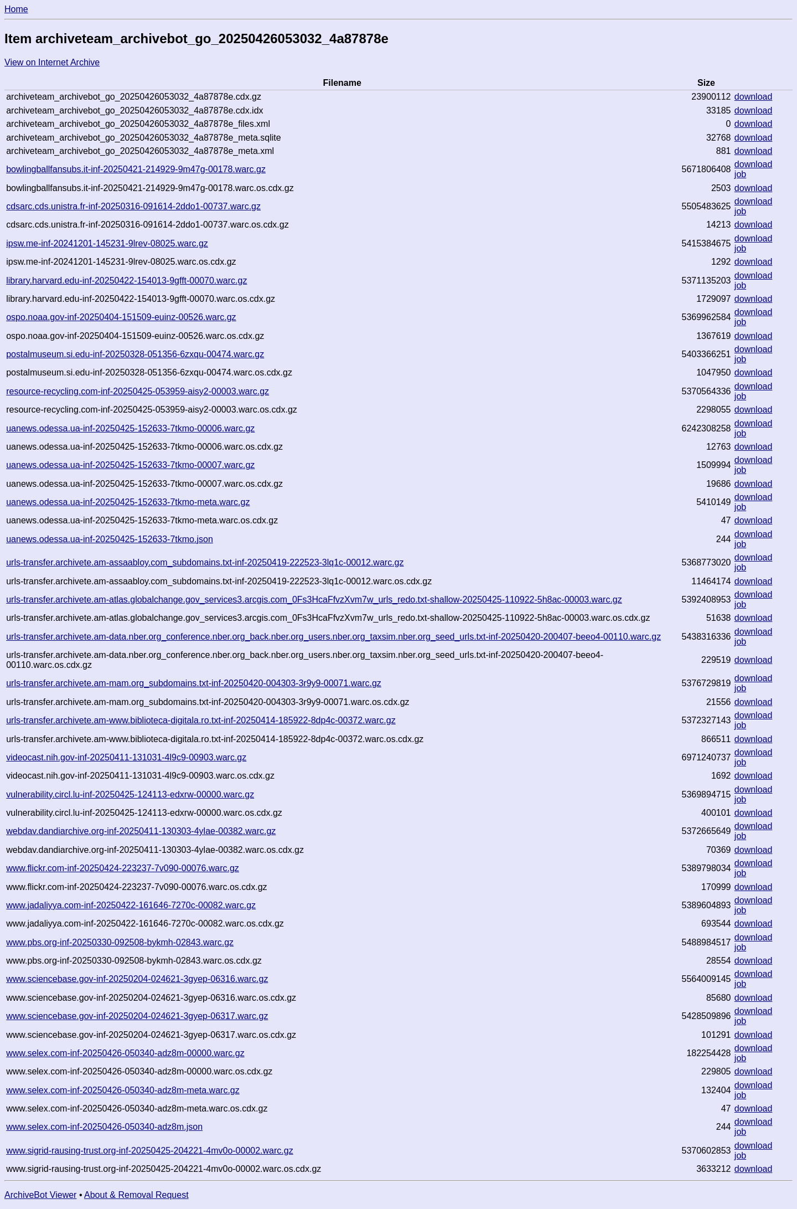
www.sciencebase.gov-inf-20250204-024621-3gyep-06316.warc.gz (137, 979)
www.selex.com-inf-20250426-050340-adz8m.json (104, 1126)
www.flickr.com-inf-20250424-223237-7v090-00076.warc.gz (122, 868)
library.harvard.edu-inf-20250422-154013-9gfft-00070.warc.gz (126, 280)
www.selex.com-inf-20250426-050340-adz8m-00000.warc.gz (125, 1053)
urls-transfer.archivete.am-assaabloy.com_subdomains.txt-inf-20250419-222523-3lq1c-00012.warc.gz (204, 562)
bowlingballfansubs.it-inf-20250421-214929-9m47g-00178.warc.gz (136, 169)
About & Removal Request (136, 1195)
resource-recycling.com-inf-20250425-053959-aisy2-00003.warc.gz (137, 391)
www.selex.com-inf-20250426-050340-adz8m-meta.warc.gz (123, 1090)
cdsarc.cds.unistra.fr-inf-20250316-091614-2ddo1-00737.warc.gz (133, 206)
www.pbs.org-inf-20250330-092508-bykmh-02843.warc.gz (120, 942)
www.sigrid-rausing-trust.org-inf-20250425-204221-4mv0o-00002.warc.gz (149, 1150)
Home (16, 9)
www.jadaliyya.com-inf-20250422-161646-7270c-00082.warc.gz (131, 905)
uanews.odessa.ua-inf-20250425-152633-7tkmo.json (109, 539)
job (740, 174)
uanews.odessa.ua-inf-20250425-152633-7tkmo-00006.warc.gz (130, 428)
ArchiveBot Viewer (40, 1195)
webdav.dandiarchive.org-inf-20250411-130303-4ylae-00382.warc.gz (141, 831)
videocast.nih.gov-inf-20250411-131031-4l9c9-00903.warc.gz (126, 757)
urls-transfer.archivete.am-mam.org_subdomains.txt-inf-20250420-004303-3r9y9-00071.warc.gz (193, 683)
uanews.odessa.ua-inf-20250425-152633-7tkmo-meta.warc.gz (128, 502)
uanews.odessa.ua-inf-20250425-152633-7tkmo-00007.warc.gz (130, 465)
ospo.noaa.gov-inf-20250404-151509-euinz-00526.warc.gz (121, 317)
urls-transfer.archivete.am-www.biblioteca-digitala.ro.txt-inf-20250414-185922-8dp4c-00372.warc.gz (200, 720)
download (753, 96)
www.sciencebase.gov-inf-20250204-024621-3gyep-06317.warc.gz (137, 1016)
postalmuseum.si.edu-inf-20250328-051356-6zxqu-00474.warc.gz (135, 354)
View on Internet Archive (52, 62)
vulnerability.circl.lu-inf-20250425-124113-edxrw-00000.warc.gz (130, 794)
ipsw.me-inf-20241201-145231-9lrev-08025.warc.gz (107, 243)
